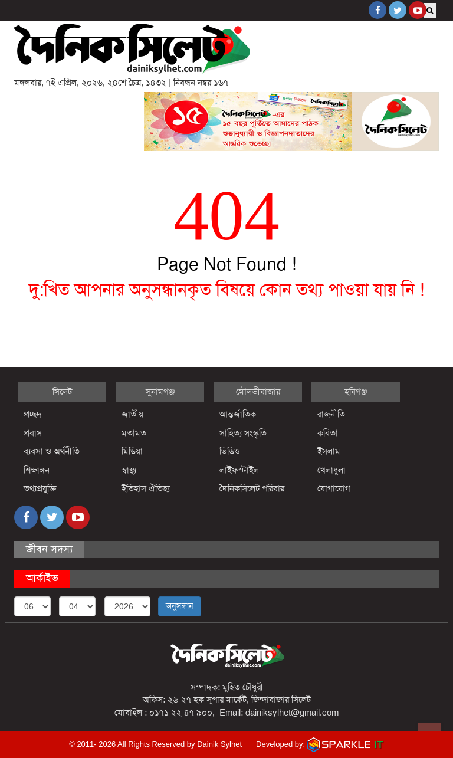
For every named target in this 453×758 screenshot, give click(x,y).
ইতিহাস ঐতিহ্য (146, 488)
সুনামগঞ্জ (160, 391)
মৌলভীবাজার (258, 391)
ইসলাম (328, 451)
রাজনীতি (331, 414)
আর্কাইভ (42, 578)
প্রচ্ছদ (33, 414)
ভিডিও (229, 451)
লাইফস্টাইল (239, 470)
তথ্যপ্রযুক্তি (40, 488)
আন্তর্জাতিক (237, 414)
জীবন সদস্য (49, 549)
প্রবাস (33, 433)
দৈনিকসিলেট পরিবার (251, 488)
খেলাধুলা (331, 470)
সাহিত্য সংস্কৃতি (243, 433)
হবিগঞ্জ (355, 391)
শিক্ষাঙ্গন (37, 470)
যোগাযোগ (333, 488)
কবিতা (327, 433)
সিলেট (62, 391)
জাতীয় (132, 414)
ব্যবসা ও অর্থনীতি (52, 451)
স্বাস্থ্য (129, 470)
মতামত (134, 433)
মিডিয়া (132, 451)
